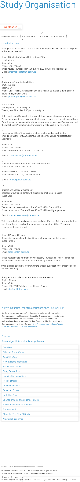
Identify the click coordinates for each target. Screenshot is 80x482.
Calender (36, 479)
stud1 (10, 289)
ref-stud (12, 179)
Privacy (14, 477)
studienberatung (16, 215)
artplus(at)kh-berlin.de (18, 251)
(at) (17, 179)
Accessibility (62, 479)
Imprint (5, 477)
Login (44, 479)
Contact (51, 479)
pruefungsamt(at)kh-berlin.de (22, 96)
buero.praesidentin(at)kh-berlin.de (37, 473)
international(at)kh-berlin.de (22, 71)
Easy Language (8, 479)
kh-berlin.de (25, 179)
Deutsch (72, 479)
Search (28, 479)
